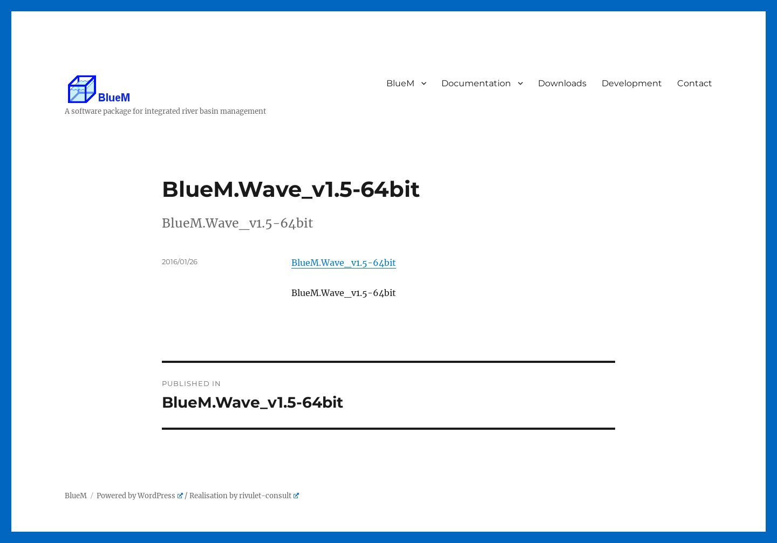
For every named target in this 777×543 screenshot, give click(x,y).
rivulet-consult (269, 495)
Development (632, 83)
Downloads (563, 83)
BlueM (400, 83)
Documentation (476, 83)
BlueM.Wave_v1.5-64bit (343, 262)
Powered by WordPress (140, 495)
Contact (695, 83)
